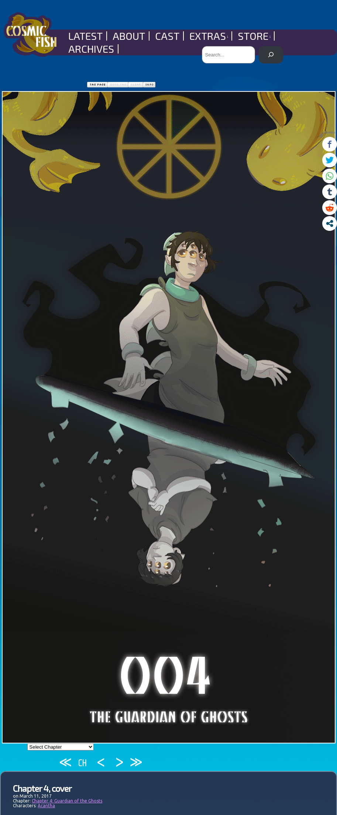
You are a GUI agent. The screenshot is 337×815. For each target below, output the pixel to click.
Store (254, 36)
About (129, 36)
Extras (209, 36)
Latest (85, 36)
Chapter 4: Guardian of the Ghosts (67, 800)
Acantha (46, 805)
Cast (167, 36)
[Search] (271, 54)
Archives (91, 48)
